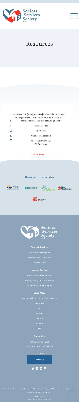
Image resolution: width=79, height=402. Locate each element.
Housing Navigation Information (39, 280)
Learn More (38, 154)
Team (39, 328)
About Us (40, 323)
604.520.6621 (39, 353)
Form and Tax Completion (39, 257)
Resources (39, 303)
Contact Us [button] (39, 359)
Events (40, 308)
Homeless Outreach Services (39, 275)
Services (39, 313)
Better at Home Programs (39, 252)
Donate (39, 318)
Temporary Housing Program (39, 285)
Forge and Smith (45, 399)
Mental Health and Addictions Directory (39, 298)
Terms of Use (39, 396)
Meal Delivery (39, 262)
